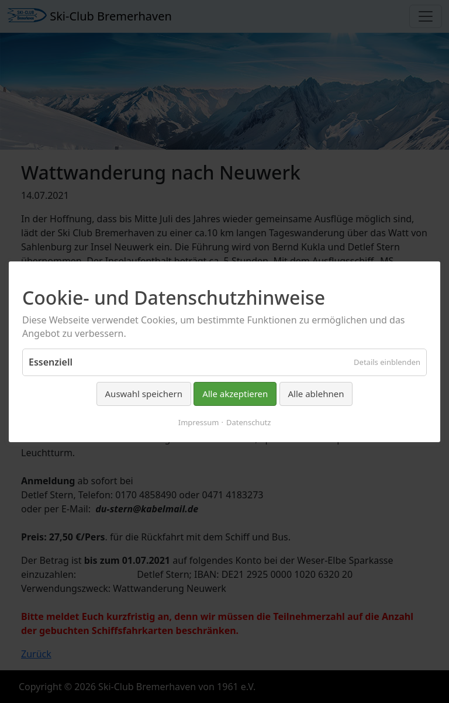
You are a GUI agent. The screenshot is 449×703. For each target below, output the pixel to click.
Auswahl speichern (143, 393)
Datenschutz (248, 421)
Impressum (198, 421)
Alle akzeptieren (235, 393)
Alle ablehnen (316, 393)
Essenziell (50, 362)
